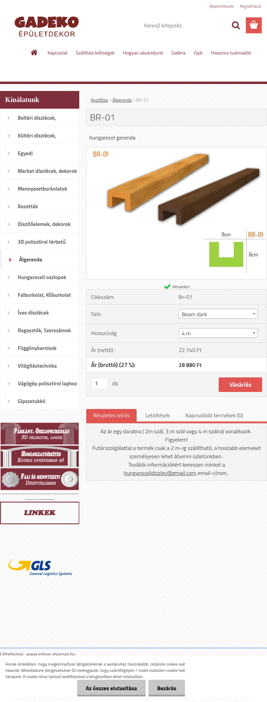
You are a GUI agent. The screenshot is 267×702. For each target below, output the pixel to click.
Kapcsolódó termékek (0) (214, 415)
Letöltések (157, 415)
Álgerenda (122, 100)
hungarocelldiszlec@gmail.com (160, 473)
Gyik (198, 52)
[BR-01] (177, 150)
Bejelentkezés (222, 6)
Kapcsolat (58, 52)
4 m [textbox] (186, 333)
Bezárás (166, 688)
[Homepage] (34, 52)
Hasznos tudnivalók (231, 52)
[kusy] (99, 383)
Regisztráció (250, 6)
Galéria (178, 52)
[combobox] (218, 314)
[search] (236, 25)
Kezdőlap (99, 100)
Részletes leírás (111, 415)
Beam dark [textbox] (194, 314)
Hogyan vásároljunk (143, 52)
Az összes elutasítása (111, 688)
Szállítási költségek (95, 52)
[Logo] (48, 25)
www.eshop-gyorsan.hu (50, 654)
